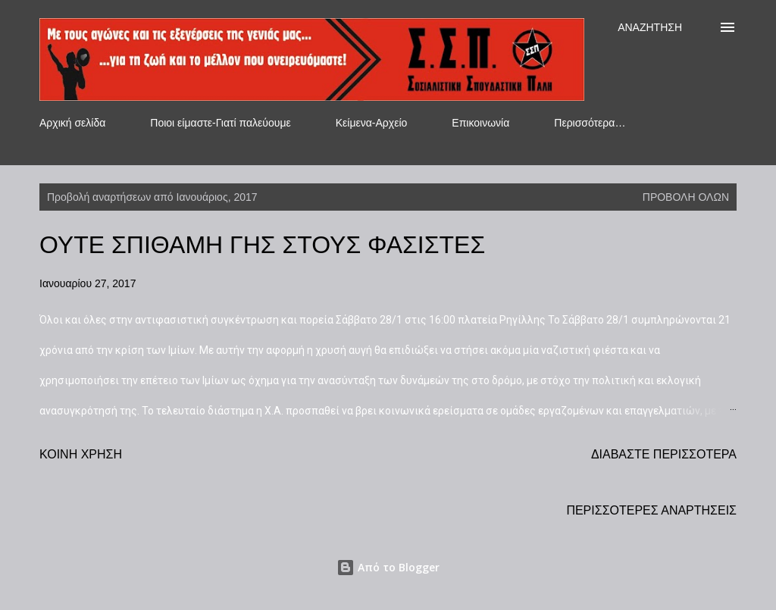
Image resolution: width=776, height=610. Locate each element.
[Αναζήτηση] (650, 27)
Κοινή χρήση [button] (80, 454)
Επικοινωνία (480, 123)
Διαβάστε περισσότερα (664, 454)
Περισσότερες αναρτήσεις (651, 510)
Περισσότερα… (589, 123)
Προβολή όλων (686, 197)
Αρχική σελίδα (72, 123)
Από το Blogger (388, 567)
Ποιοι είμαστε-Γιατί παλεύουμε (220, 123)
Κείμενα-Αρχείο (372, 123)
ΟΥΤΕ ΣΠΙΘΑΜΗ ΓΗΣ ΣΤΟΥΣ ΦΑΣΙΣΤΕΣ (262, 244)
